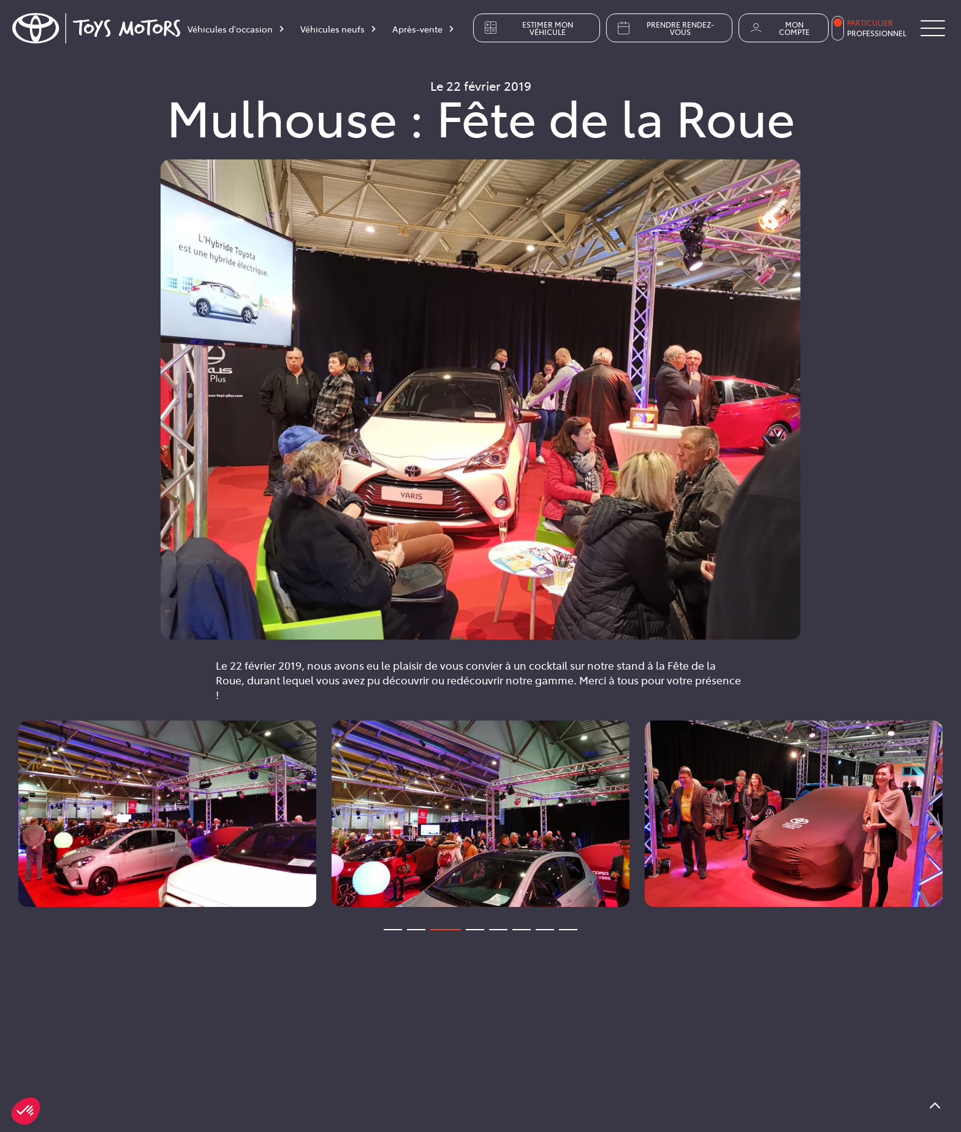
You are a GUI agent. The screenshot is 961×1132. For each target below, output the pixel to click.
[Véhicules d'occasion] (236, 31)
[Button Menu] (933, 28)
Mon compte (779, 28)
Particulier (870, 22)
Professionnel (876, 33)
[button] (25, 1111)
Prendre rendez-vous (665, 28)
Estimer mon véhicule (528, 28)
